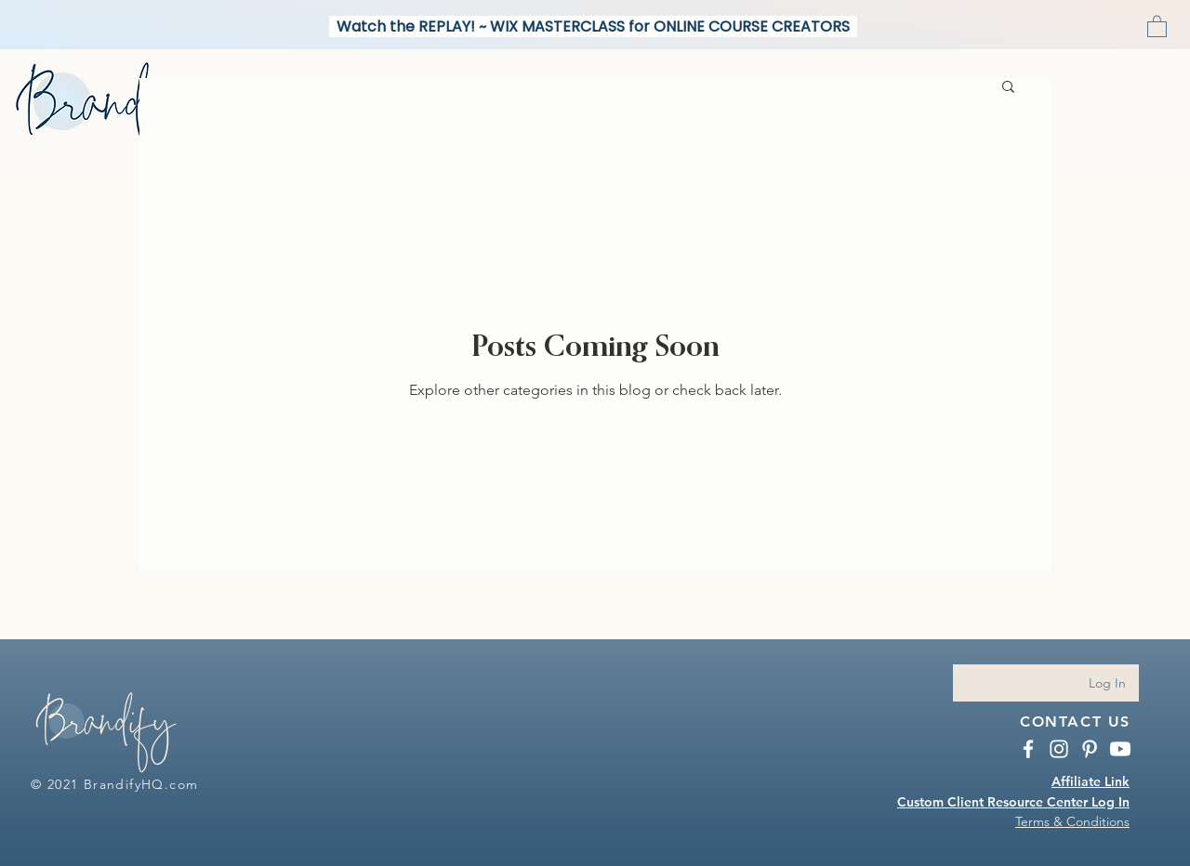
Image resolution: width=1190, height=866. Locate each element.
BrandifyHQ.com (141, 784)
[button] (1157, 25)
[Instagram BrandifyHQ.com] (1059, 749)
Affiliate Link (1090, 781)
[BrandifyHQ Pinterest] (1090, 749)
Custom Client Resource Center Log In (1013, 802)
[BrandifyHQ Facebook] (1028, 749)
